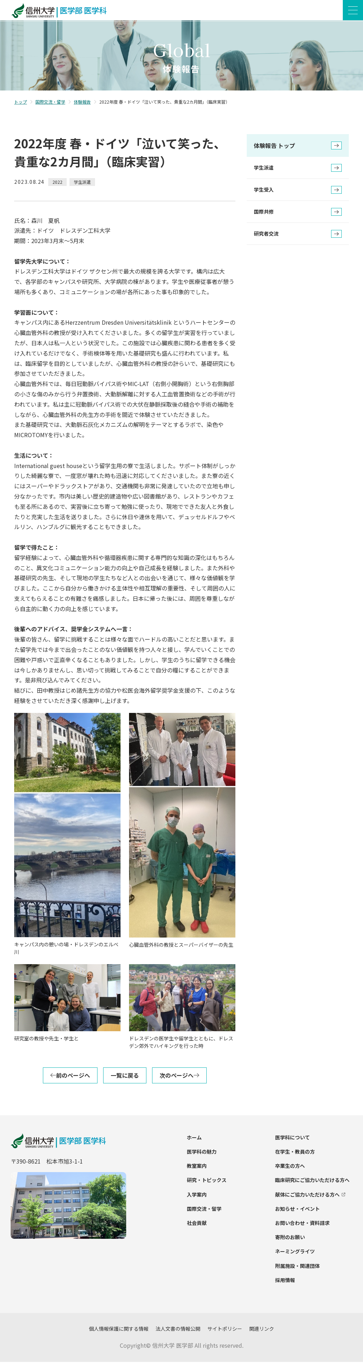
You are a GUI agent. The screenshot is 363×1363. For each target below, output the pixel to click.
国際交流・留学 (50, 103)
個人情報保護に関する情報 (119, 1329)
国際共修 (298, 213)
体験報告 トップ (298, 147)
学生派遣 (298, 169)
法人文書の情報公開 (178, 1329)
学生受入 (298, 191)
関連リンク (261, 1329)
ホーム (194, 1138)
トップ (20, 103)
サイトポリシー (224, 1329)
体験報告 (82, 103)
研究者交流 (298, 235)
